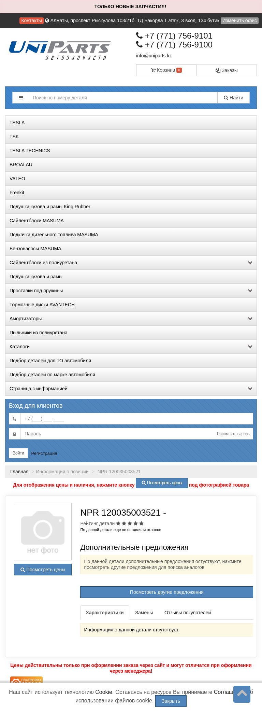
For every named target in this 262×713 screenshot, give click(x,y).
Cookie (103, 692)
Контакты (31, 20)
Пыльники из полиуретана (39, 332)
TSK (14, 136)
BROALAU (21, 164)
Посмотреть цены (42, 569)
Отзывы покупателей (187, 612)
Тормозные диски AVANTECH (42, 304)
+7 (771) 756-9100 (174, 44)
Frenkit (17, 192)
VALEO (17, 178)
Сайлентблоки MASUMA (37, 220)
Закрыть (171, 701)
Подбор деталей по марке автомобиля (52, 374)
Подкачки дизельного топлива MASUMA (54, 234)
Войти (18, 453)
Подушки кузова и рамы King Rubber (50, 206)
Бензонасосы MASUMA (35, 248)
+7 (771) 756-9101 (174, 35)
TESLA (17, 122)
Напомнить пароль (233, 434)
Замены (144, 612)
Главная (19, 471)
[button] (20, 97)
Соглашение (230, 692)
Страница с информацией (131, 388)
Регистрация (44, 453)
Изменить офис (239, 20)
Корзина (166, 70)
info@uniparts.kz (154, 55)
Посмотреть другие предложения (167, 592)
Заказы (227, 70)
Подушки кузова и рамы (36, 276)
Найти (233, 97)
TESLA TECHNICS (30, 150)
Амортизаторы (131, 318)
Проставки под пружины (131, 290)
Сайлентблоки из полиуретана (131, 262)
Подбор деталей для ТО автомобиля (50, 360)
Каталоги (131, 346)
